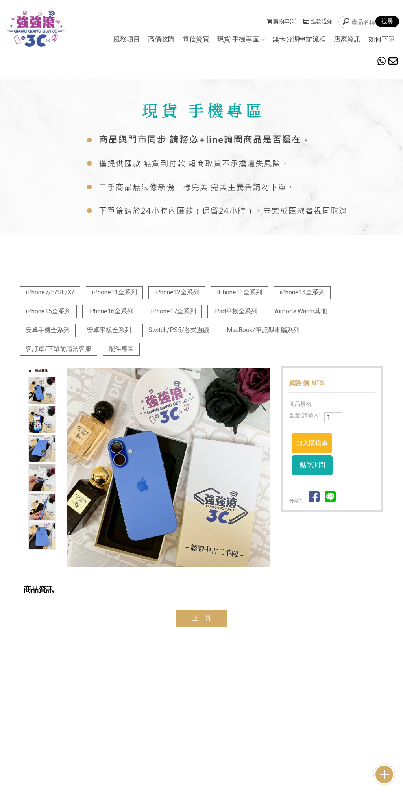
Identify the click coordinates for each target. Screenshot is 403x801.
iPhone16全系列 (110, 311)
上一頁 (201, 618)
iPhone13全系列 (239, 292)
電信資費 (196, 39)
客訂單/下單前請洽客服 (58, 349)
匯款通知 (318, 21)
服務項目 (126, 39)
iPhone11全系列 (114, 292)
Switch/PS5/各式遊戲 (178, 330)
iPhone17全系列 (173, 311)
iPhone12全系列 (177, 292)
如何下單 (381, 39)
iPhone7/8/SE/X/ (50, 292)
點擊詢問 (312, 465)
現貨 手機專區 (240, 39)
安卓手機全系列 (48, 330)
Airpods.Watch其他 (301, 311)
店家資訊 (347, 39)
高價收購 (161, 39)
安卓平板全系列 (109, 330)
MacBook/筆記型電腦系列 (263, 330)
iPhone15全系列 (48, 311)
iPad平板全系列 (235, 311)
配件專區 (121, 349)
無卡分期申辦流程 (299, 39)
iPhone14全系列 (302, 292)
